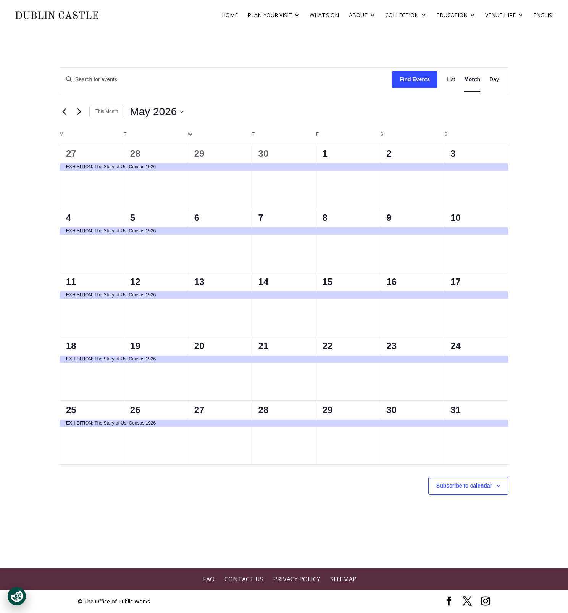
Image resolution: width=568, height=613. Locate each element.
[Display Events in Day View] (494, 80)
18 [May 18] (71, 346)
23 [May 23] (391, 346)
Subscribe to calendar (464, 486)
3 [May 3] (452, 153)
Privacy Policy (296, 579)
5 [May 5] (132, 217)
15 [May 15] (327, 282)
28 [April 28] (135, 153)
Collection (402, 16)
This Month (106, 111)
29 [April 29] (199, 153)
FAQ (209, 579)
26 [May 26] (135, 410)
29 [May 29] (327, 410)
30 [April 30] (263, 153)
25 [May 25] (71, 410)
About (358, 16)
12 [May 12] (135, 282)
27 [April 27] (71, 153)
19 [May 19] (135, 346)
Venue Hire (500, 16)
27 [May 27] (199, 410)
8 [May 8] (324, 217)
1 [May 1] (324, 153)
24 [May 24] (455, 346)
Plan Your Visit (270, 16)
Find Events (415, 79)
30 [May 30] (391, 410)
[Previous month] (64, 111)
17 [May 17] (455, 282)
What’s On (324, 16)
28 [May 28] (263, 410)
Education (452, 16)
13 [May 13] (199, 282)
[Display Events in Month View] (472, 80)
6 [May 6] (196, 217)
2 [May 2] (388, 153)
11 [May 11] (71, 282)
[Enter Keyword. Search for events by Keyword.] (226, 80)
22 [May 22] (327, 346)
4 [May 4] (68, 217)
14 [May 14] (263, 282)
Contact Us (243, 579)
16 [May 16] (391, 282)
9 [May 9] (388, 217)
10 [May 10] (455, 217)
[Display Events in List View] (451, 80)
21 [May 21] (263, 346)
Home (230, 16)
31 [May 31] (455, 410)
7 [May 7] (260, 217)
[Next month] (79, 111)
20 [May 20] (199, 346)
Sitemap (343, 579)
